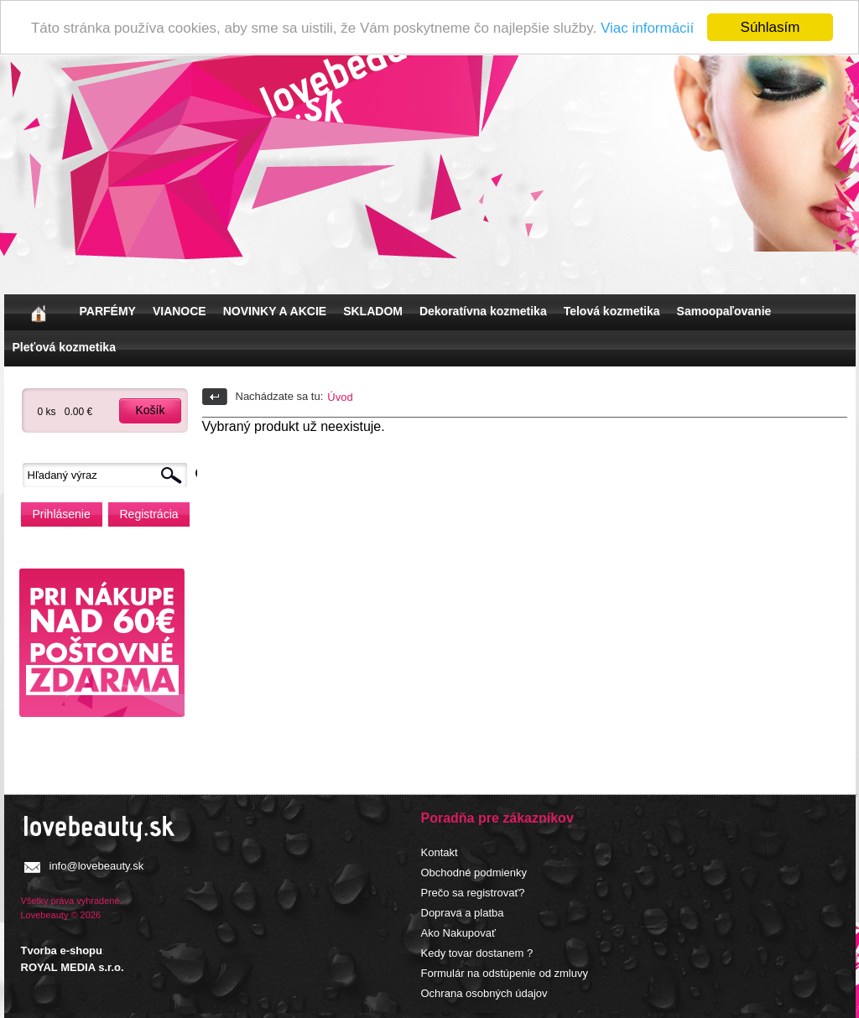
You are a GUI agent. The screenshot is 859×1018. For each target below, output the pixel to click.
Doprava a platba (462, 912)
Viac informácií (647, 27)
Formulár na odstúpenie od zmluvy (504, 973)
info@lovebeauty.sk (96, 866)
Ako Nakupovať (458, 933)
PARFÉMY (108, 311)
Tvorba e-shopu (62, 950)
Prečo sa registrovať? (473, 892)
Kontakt (439, 852)
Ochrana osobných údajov (484, 993)
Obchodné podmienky (474, 872)
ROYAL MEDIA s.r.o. (72, 966)
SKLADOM (373, 311)
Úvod (339, 397)
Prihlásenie (62, 514)
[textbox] (109, 475)
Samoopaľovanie (724, 311)
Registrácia (149, 514)
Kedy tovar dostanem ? (477, 953)
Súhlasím (770, 27)
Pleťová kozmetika (64, 347)
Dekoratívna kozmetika (483, 311)
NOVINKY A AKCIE (274, 311)
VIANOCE (179, 311)
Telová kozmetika (612, 311)
